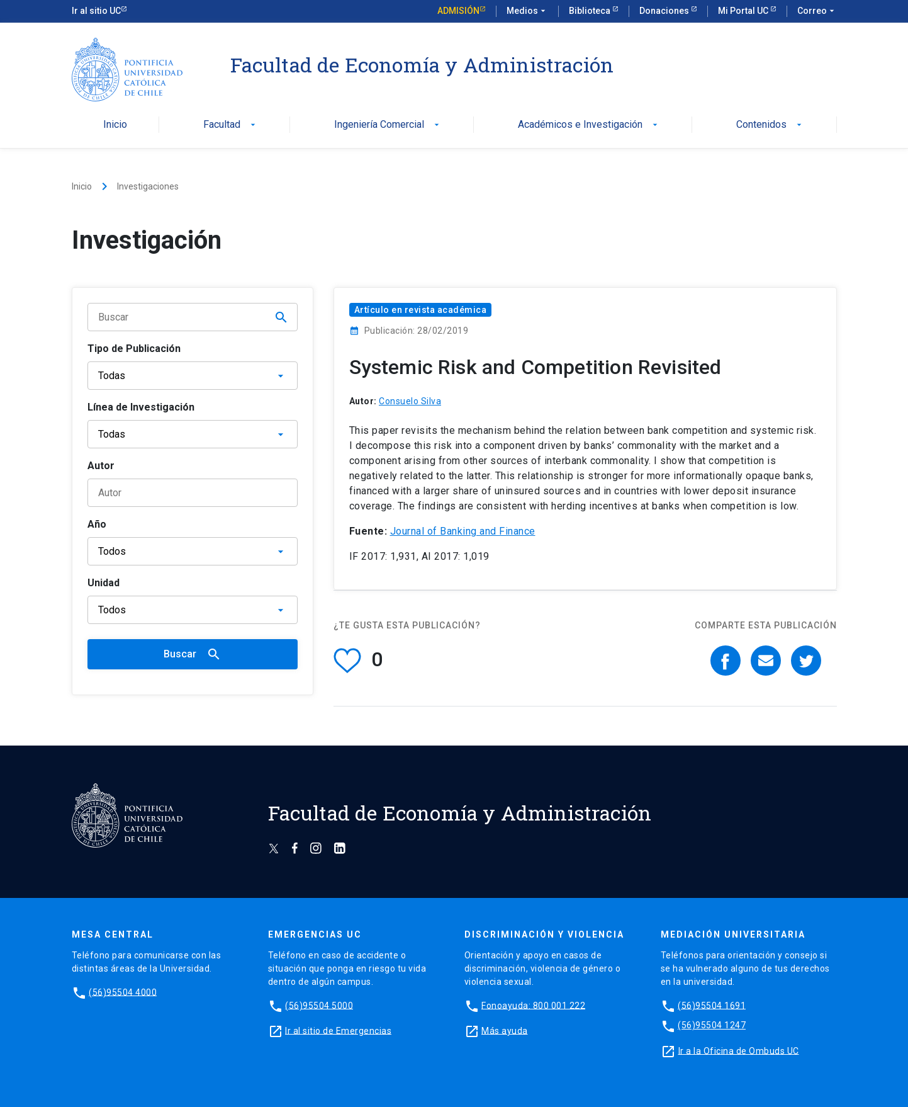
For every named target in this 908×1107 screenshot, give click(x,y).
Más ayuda (504, 1030)
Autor (101, 466)
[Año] (192, 551)
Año (96, 524)
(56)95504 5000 (319, 1005)
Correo (817, 11)
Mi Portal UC (744, 11)
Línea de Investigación (140, 407)
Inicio (115, 125)
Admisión (458, 11)
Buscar (192, 654)
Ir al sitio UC (96, 11)
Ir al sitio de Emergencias (338, 1030)
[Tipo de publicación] (192, 375)
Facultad (230, 125)
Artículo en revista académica (420, 310)
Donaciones (665, 11)
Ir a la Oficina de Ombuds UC (738, 1050)
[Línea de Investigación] (192, 434)
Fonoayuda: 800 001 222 (533, 1005)
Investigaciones (148, 186)
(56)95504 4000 (123, 992)
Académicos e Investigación (589, 125)
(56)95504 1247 (712, 1025)
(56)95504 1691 (712, 1005)
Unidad (103, 583)
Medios (527, 11)
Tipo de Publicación (134, 349)
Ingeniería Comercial (388, 125)
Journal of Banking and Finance (462, 531)
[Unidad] (192, 610)
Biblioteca (590, 11)
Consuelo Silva (410, 401)
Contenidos (770, 125)
